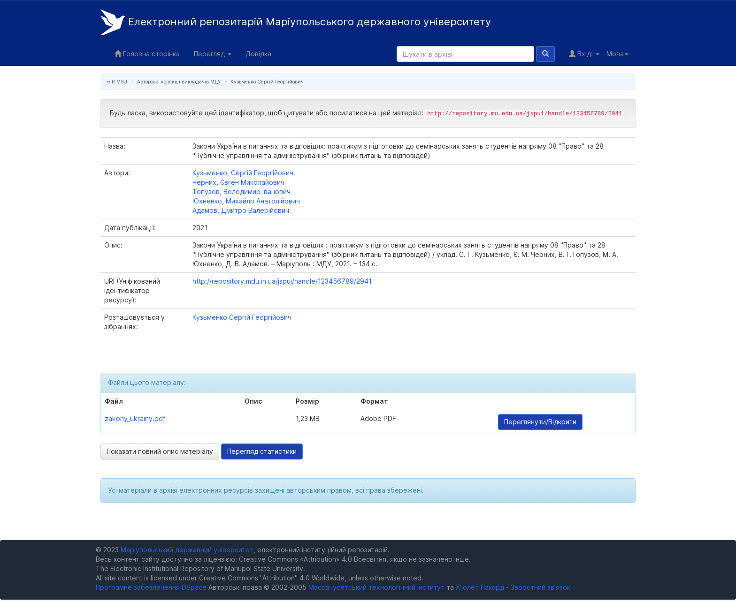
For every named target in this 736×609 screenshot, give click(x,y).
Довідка (258, 54)
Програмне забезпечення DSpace (151, 587)
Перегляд (212, 54)
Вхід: (584, 54)
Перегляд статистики (262, 451)
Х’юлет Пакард (480, 587)
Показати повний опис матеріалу (160, 451)
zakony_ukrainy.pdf (135, 418)
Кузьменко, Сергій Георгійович (242, 173)
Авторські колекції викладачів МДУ (179, 81)
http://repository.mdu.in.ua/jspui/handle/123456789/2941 (282, 281)
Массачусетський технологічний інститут (376, 587)
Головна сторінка (147, 54)
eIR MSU (117, 81)
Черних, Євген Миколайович (238, 182)
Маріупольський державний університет (187, 550)
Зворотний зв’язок (540, 587)
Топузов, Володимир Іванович (241, 191)
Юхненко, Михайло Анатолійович (246, 201)
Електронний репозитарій (295, 22)
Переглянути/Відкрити (540, 422)
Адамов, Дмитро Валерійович (240, 210)
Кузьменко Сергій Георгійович (267, 81)
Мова (617, 54)
